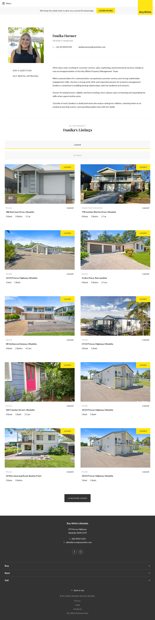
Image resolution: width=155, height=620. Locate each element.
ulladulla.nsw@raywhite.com (79, 542)
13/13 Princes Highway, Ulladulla (97, 410)
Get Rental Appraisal (26, 76)
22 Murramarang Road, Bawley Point (24, 476)
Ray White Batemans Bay (77, 613)
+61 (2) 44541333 (64, 47)
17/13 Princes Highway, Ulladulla (97, 344)
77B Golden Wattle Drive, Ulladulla (99, 212)
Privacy (77, 601)
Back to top (79, 590)
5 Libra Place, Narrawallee (94, 278)
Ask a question (22, 70)
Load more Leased (77, 498)
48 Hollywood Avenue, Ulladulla (21, 344)
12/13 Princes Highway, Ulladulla (21, 278)
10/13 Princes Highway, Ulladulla (97, 476)
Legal (77, 605)
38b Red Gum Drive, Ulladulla (20, 212)
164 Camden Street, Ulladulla (20, 410)
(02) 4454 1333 (79, 538)
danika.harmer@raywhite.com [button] (92, 47)
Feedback (77, 609)
